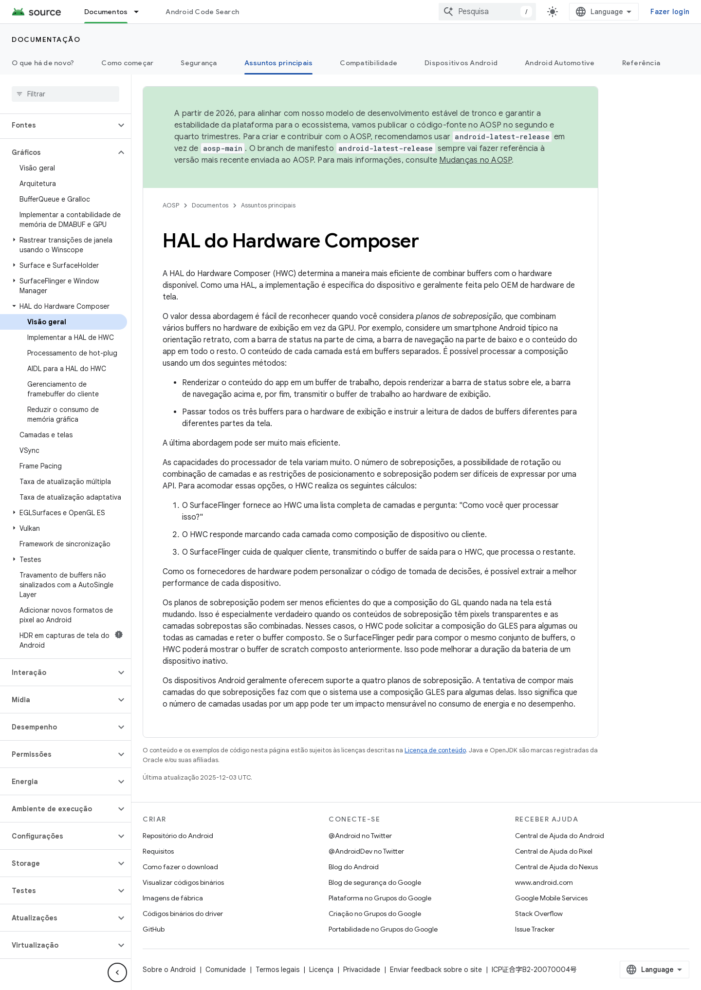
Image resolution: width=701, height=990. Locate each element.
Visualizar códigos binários (183, 882)
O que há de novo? (43, 62)
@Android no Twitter (360, 835)
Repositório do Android (178, 835)
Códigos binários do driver (183, 913)
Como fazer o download (180, 866)
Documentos (210, 205)
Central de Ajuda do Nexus (556, 866)
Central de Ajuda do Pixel (553, 851)
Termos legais (277, 969)
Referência (641, 62)
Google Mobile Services (551, 898)
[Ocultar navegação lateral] (117, 972)
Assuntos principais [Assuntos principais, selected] (278, 62)
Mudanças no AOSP (475, 160)
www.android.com (544, 882)
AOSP (171, 205)
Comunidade (225, 969)
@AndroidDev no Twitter (366, 851)
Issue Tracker (534, 929)
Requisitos (158, 851)
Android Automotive (560, 62)
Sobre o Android (169, 969)
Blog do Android (354, 866)
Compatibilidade (368, 62)
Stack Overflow (539, 913)
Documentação (46, 39)
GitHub (154, 929)
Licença (321, 969)
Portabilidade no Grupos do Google (383, 929)
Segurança (199, 62)
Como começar (127, 62)
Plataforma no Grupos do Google (380, 898)
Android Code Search (202, 11)
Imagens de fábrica (173, 898)
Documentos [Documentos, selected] (106, 11)
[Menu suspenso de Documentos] (141, 11)
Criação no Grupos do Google (375, 913)
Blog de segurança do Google (375, 882)
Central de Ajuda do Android (559, 835)
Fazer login (669, 11)
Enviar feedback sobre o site (436, 969)
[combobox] (487, 11)
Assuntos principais (268, 205)
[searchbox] (65, 94)
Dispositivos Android (461, 62)
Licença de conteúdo (435, 750)
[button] (57, 125)
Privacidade (361, 969)
